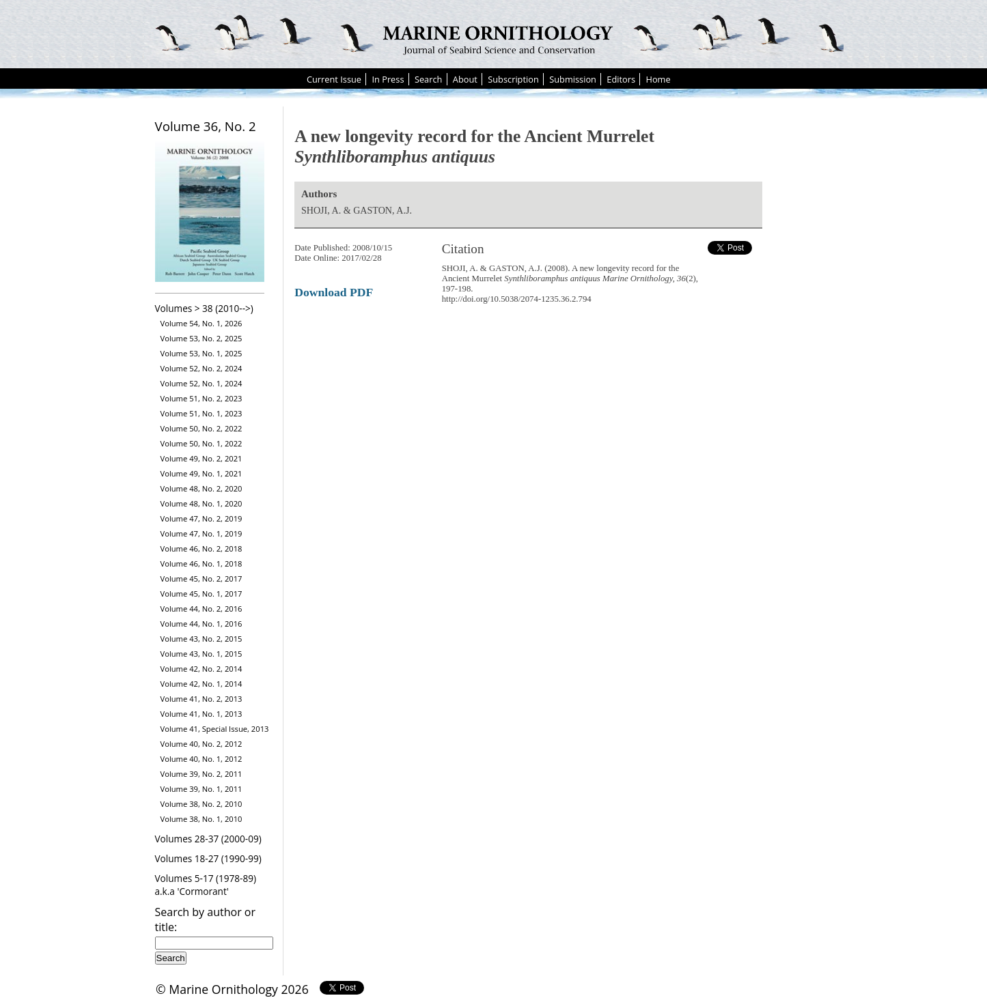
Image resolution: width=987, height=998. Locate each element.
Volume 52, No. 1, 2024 (201, 383)
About (465, 79)
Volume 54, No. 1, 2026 (201, 323)
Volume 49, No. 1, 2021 (201, 473)
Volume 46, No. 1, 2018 (201, 563)
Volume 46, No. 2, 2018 (201, 548)
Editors (621, 79)
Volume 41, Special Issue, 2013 (215, 729)
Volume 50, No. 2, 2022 (201, 428)
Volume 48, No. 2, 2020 (201, 488)
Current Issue (334, 79)
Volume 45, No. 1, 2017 (201, 593)
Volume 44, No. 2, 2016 (201, 608)
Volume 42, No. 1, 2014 (201, 684)
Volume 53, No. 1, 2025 (201, 353)
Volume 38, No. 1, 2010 (201, 819)
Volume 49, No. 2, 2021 (201, 458)
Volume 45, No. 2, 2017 (201, 578)
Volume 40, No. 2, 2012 (201, 744)
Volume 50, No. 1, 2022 (201, 443)
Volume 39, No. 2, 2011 (201, 774)
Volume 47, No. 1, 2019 (201, 533)
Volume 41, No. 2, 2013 (201, 699)
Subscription (513, 79)
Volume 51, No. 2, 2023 (201, 398)
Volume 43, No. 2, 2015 (201, 638)
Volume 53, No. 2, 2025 (201, 338)
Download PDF (333, 292)
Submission (572, 79)
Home (657, 79)
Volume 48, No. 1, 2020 (201, 503)
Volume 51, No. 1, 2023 (201, 413)
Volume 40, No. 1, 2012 (201, 759)
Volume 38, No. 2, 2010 (201, 804)
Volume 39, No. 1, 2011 (201, 789)
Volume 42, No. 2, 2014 (201, 669)
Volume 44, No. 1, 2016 (201, 623)
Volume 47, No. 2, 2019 (201, 518)
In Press (388, 79)
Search (429, 79)
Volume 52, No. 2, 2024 (201, 368)
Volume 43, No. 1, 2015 (201, 653)
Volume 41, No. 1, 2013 (201, 714)
